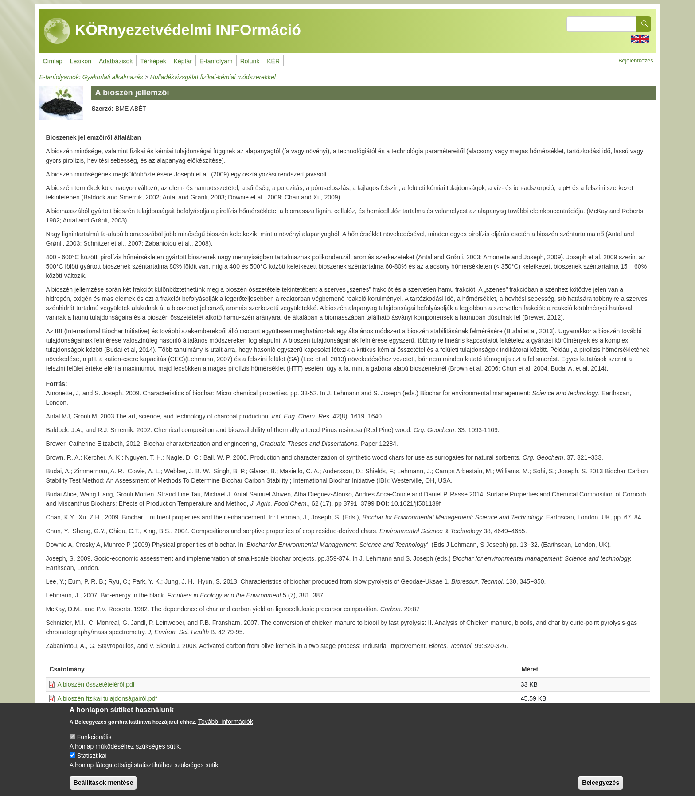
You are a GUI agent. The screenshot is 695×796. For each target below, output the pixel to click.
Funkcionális (94, 743)
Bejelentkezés (635, 61)
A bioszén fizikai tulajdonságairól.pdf (107, 698)
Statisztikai (92, 762)
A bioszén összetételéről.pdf (95, 684)
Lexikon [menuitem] (80, 61)
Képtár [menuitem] (183, 61)
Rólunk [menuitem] (250, 61)
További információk (225, 728)
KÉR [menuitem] (273, 61)
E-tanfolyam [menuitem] (216, 61)
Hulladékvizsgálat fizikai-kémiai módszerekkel (213, 77)
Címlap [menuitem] (52, 61)
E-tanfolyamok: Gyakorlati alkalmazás (91, 77)
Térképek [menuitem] (153, 61)
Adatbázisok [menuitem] (116, 61)
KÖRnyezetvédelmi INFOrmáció (172, 31)
